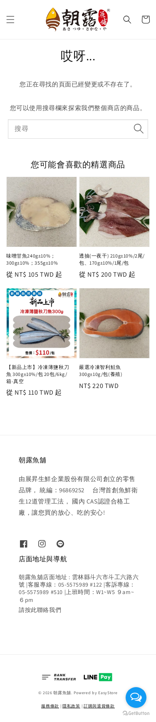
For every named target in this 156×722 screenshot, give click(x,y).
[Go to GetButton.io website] (136, 713)
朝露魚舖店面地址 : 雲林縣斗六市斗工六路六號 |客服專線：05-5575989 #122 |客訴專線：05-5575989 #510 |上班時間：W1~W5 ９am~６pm (79, 588)
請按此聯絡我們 (40, 610)
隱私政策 (71, 706)
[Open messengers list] (136, 697)
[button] (10, 19)
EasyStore (107, 692)
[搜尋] (138, 129)
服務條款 (50, 706)
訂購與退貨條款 (99, 706)
